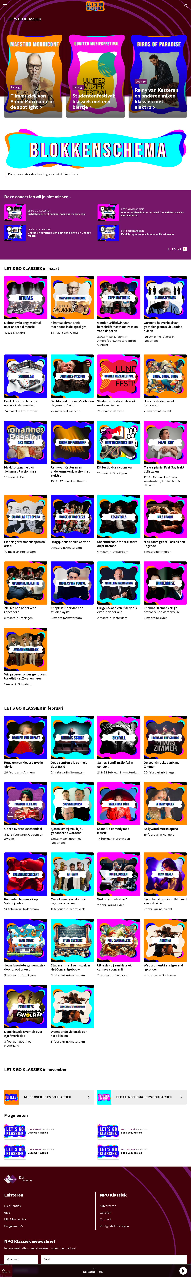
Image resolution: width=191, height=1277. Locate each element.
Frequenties (12, 1206)
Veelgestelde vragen (114, 1226)
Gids (7, 1212)
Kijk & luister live (15, 1219)
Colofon (105, 1212)
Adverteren (108, 1206)
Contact (105, 1219)
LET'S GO (177, 249)
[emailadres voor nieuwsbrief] (114, 1259)
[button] (183, 1270)
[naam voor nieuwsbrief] (21, 1259)
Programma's (13, 1226)
